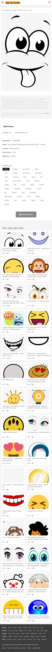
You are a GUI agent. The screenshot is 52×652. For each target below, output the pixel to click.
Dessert (20, 639)
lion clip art (26, 173)
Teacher (16, 636)
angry (6, 177)
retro (28, 181)
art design (33, 192)
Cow (34, 630)
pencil (23, 185)
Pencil (37, 636)
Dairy (14, 639)
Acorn (9, 627)
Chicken (30, 630)
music (33, 177)
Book (20, 636)
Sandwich (44, 639)
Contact (23, 648)
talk (15, 185)
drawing (15, 177)
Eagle (45, 630)
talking (7, 200)
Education (43, 636)
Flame (42, 627)
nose (25, 177)
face (15, 200)
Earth (34, 627)
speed (33, 200)
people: (4, 633)
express (37, 181)
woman (7, 204)
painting (15, 169)
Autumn (15, 627)
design (7, 185)
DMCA (29, 648)
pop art (14, 192)
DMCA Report (8, 126)
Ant (9, 630)
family (22, 633)
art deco (39, 188)
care (23, 192)
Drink (24, 639)
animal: (4, 630)
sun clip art (26, 169)
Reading (32, 636)
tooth (42, 200)
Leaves (20, 627)
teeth (6, 173)
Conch (30, 627)
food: (4, 639)
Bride (17, 633)
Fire (38, 627)
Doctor (40, 633)
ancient (37, 196)
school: (4, 636)
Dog (38, 630)
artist (6, 181)
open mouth (8, 196)
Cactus (25, 627)
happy (32, 185)
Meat (38, 639)
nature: (4, 627)
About (4, 648)
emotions (28, 188)
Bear (12, 630)
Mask (9, 633)
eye (6, 192)
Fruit (35, 639)
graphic (41, 185)
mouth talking (17, 181)
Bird (16, 630)
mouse (24, 200)
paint (36, 169)
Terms (9, 648)
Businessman (34, 633)
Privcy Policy (16, 648)
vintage (15, 173)
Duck (41, 630)
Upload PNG (36, 648)
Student (10, 636)
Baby (13, 633)
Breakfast (9, 639)
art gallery (17, 188)
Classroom (26, 636)
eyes (6, 169)
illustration (38, 173)
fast (28, 196)
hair (41, 177)
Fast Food (29, 639)
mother (27, 633)
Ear (45, 633)
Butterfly (21, 630)
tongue (7, 188)
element (19, 196)
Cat (25, 630)
